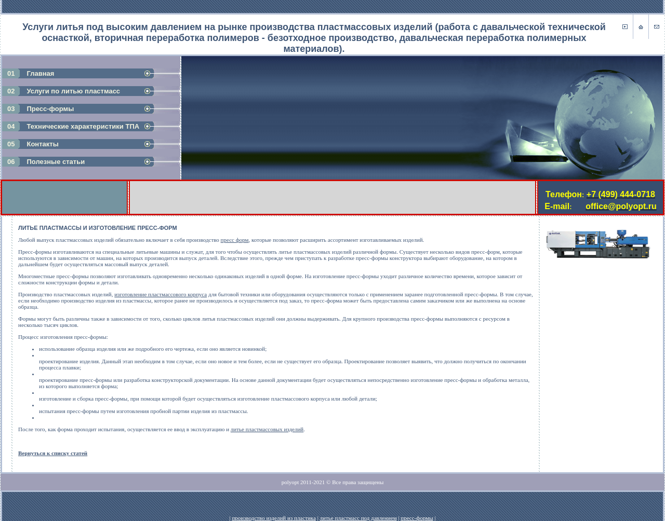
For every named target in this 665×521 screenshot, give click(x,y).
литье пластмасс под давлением (358, 507)
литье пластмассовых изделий (267, 429)
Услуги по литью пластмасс (73, 91)
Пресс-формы (50, 109)
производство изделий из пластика (273, 507)
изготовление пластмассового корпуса (160, 294)
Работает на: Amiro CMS (631, 515)
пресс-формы (417, 507)
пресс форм (235, 240)
